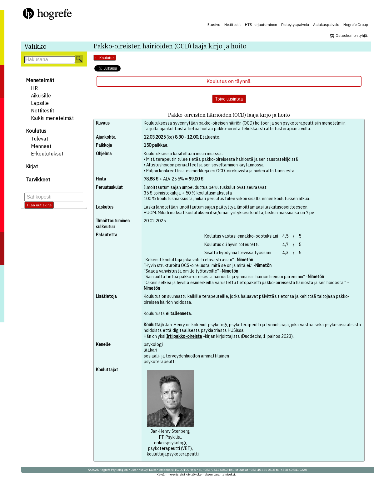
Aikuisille (41, 95)
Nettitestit (232, 24)
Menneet (41, 146)
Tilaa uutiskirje (39, 205)
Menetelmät (40, 80)
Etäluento (209, 137)
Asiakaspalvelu (326, 24)
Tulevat (39, 139)
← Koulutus (105, 57)
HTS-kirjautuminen (261, 24)
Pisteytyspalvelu (295, 24)
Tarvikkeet (38, 179)
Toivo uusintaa (229, 99)
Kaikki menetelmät (52, 118)
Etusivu (213, 24)
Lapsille (40, 103)
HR (34, 88)
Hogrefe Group (355, 24)
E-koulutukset (47, 153)
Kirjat (32, 166)
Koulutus (36, 131)
